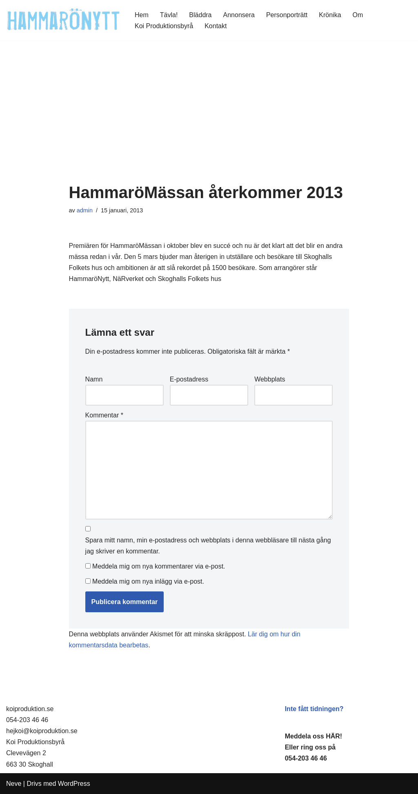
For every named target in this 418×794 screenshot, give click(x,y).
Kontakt (216, 25)
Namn (94, 379)
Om (358, 14)
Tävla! (169, 14)
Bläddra (200, 14)
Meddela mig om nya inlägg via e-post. (148, 581)
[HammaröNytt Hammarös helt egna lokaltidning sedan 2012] (63, 20)
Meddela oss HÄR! (313, 736)
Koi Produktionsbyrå (164, 25)
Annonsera (239, 14)
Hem (142, 14)
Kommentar (104, 415)
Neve (13, 783)
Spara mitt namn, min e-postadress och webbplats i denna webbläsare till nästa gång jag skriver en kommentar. (208, 546)
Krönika (330, 14)
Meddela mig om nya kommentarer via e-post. (158, 566)
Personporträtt (286, 14)
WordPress (74, 783)
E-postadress (189, 379)
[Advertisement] (209, 122)
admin (85, 210)
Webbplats (269, 379)
